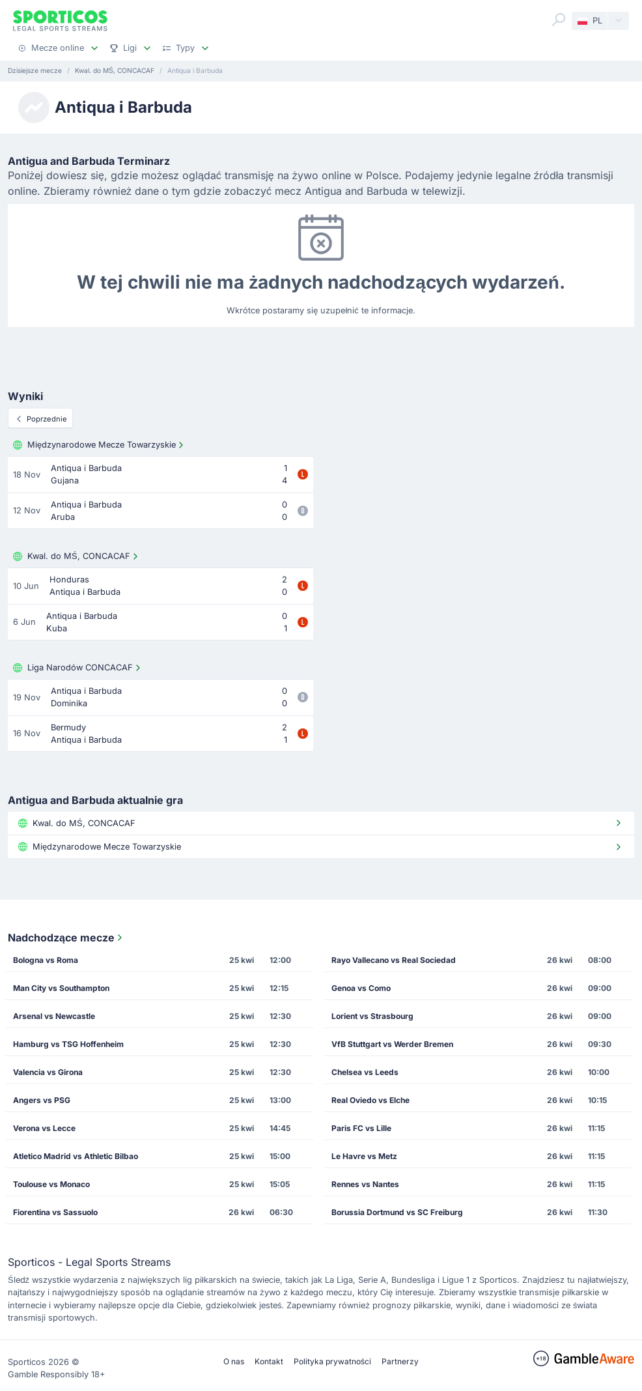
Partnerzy (400, 1361)
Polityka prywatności (332, 1361)
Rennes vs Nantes (365, 1184)
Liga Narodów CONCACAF (78, 668)
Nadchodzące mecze (66, 937)
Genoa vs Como (361, 988)
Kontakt (269, 1361)
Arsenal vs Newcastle (54, 1016)
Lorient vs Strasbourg (372, 1016)
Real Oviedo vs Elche (370, 1100)
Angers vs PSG (41, 1100)
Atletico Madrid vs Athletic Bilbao (75, 1156)
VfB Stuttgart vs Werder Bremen (392, 1044)
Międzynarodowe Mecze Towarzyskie (99, 445)
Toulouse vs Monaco (51, 1184)
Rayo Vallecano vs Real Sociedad (393, 960)
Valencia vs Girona (48, 1072)
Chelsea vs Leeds (364, 1072)
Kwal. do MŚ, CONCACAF (77, 556)
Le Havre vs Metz (364, 1156)
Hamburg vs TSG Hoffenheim (68, 1044)
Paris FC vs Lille (361, 1128)
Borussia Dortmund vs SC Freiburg (397, 1212)
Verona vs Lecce (44, 1128)
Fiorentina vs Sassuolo (55, 1212)
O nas (233, 1361)
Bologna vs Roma (45, 960)
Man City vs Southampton (61, 988)
